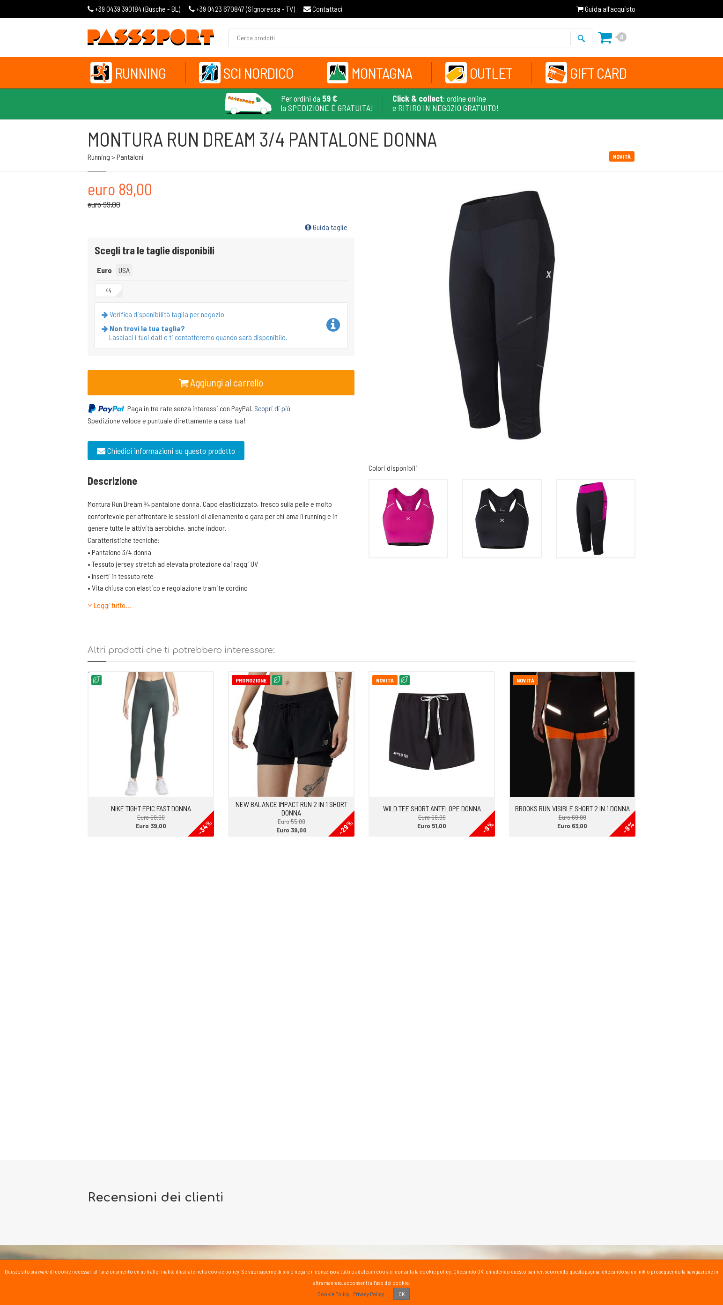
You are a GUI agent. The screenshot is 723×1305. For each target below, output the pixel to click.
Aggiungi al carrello (221, 382)
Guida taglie (326, 226)
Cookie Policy (333, 1293)
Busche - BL (134, 8)
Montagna (381, 73)
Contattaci (323, 8)
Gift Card (598, 73)
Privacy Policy (368, 1293)
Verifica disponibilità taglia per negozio (164, 314)
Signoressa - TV (242, 8)
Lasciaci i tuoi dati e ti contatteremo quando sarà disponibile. (196, 332)
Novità (385, 680)
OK (401, 1293)
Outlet (491, 73)
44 (108, 290)
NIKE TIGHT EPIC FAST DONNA (151, 808)
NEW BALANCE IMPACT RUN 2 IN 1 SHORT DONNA (291, 808)
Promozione (251, 680)
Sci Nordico (258, 73)
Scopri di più (272, 408)
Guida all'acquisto (605, 8)
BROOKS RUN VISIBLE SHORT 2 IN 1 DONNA (572, 808)
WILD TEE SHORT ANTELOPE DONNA (432, 808)
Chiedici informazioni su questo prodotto (166, 450)
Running (140, 73)
